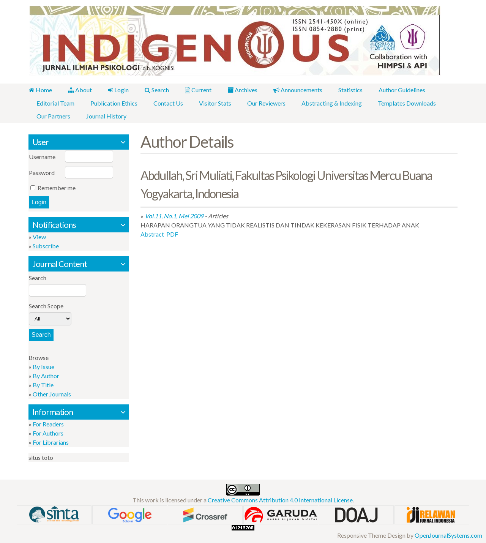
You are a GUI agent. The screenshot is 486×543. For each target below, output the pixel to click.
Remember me (57, 187)
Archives (238, 89)
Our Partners (53, 115)
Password (42, 171)
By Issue (43, 365)
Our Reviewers (263, 102)
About (79, 89)
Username (42, 155)
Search (154, 89)
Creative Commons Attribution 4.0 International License (280, 499)
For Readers (48, 423)
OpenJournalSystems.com (448, 534)
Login (116, 89)
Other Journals (52, 393)
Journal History (105, 115)
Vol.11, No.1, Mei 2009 (174, 215)
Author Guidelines (395, 89)
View (39, 236)
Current (194, 89)
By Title (43, 384)
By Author (46, 375)
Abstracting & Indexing (327, 102)
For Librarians (51, 441)
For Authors (48, 432)
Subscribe (46, 245)
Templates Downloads (402, 102)
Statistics (345, 89)
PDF (172, 233)
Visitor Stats (212, 102)
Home (40, 89)
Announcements (292, 89)
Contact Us (166, 102)
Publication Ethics (112, 102)
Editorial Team (55, 102)
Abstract (152, 233)
